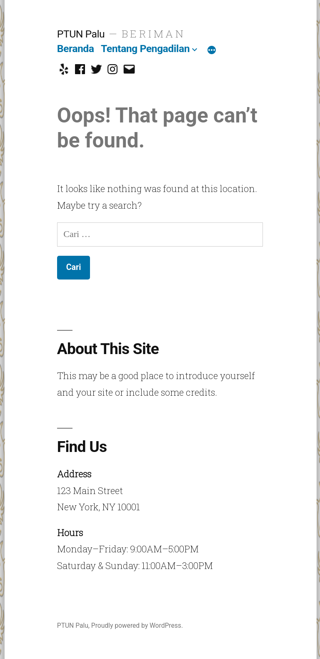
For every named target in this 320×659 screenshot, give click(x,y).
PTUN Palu (81, 34)
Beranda (75, 48)
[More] (212, 50)
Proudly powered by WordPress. (137, 625)
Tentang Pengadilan (145, 48)
